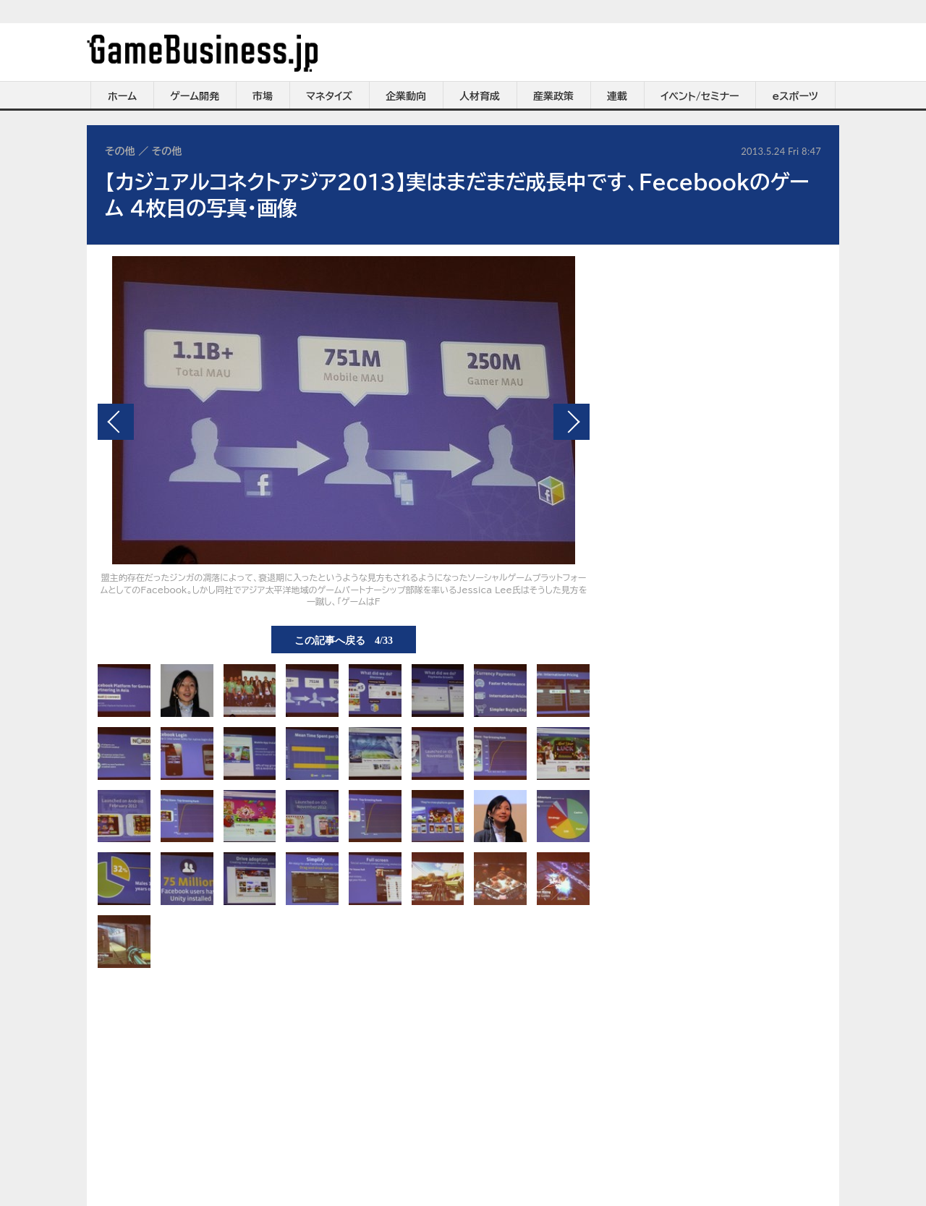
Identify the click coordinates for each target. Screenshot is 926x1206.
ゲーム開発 (194, 96)
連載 (617, 96)
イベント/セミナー (699, 96)
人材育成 (479, 96)
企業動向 (406, 96)
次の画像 (571, 422)
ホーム (122, 96)
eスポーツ (795, 96)
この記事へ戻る (343, 639)
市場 (262, 96)
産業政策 (553, 96)
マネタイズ (329, 96)
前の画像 (116, 422)
